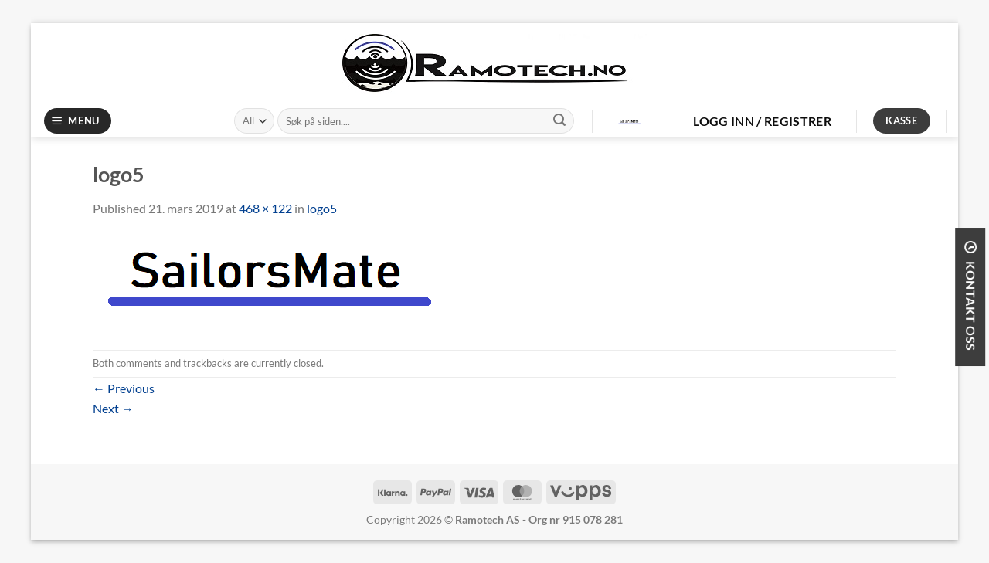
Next (113, 408)
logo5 (322, 208)
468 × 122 (265, 208)
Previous (124, 388)
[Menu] (78, 121)
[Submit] (559, 121)
